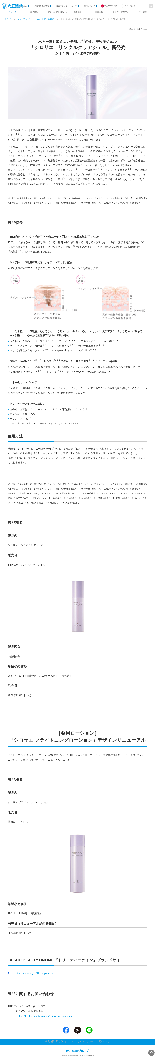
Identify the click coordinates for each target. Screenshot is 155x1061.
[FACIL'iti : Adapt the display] (111, 6)
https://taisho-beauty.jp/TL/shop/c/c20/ (31, 973)
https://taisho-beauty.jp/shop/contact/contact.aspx (45, 1016)
